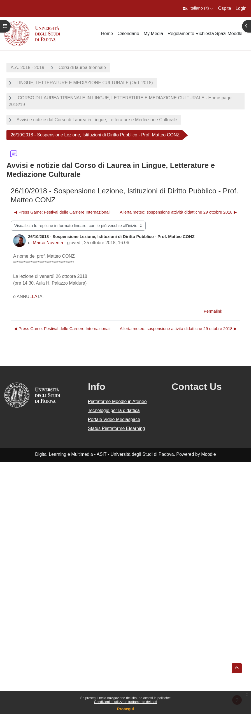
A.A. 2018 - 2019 (27, 67)
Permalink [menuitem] (213, 311)
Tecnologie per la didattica (114, 410)
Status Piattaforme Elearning (116, 428)
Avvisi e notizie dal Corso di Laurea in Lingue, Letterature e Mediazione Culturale (97, 119)
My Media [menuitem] (153, 33)
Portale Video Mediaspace (114, 419)
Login (241, 8)
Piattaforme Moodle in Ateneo (117, 401)
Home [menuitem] (107, 33)
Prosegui (125, 709)
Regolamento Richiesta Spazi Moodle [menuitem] (205, 33)
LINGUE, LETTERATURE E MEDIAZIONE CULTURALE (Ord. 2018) (85, 82)
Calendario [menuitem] (128, 33)
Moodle (208, 454)
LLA (33, 296)
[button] (197, 8)
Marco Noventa (48, 242)
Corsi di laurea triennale (82, 67)
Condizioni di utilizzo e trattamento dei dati (125, 702)
